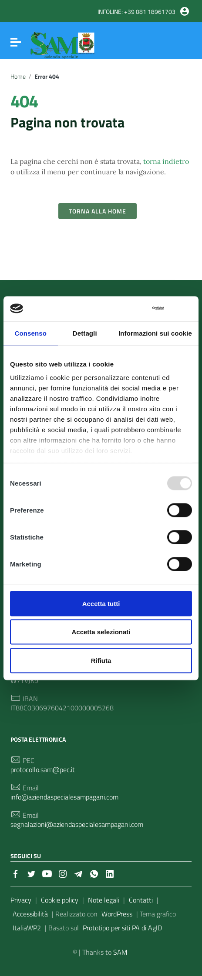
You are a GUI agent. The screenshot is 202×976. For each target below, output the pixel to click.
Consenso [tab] (31, 332)
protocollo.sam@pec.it (42, 770)
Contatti (141, 900)
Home (18, 76)
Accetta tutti (101, 603)
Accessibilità (30, 914)
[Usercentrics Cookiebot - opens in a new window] (126, 308)
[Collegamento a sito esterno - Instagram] (62, 873)
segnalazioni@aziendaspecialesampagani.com (76, 824)
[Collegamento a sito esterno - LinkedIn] (109, 873)
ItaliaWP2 (27, 928)
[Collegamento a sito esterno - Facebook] (15, 873)
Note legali (103, 900)
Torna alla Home (97, 211)
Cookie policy (59, 900)
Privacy (20, 900)
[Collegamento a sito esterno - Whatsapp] (94, 873)
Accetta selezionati (100, 632)
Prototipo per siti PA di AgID (122, 928)
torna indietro (166, 161)
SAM (120, 952)
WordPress (116, 914)
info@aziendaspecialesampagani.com (64, 797)
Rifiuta (101, 660)
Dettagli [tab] (85, 332)
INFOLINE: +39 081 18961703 (136, 12)
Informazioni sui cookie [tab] (155, 332)
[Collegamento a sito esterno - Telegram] (78, 873)
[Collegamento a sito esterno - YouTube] (47, 873)
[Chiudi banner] (186, 308)
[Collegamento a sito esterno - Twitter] (31, 873)
